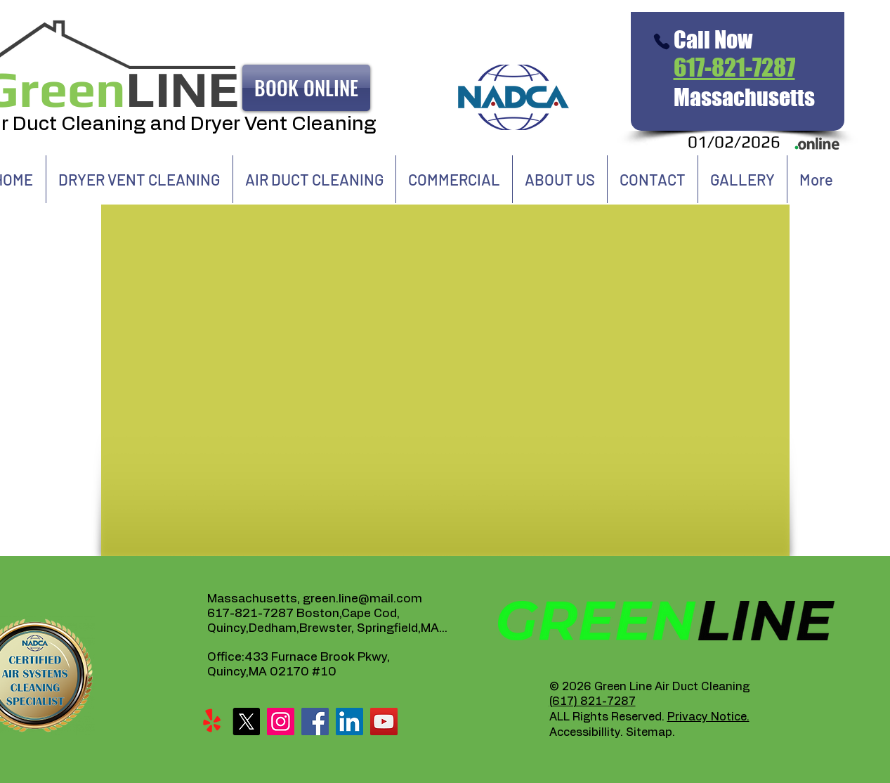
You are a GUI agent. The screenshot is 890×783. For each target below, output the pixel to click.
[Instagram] (280, 721)
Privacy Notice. (708, 717)
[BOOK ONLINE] (306, 88)
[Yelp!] (211, 721)
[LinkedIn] (349, 721)
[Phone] (662, 41)
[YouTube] (384, 721)
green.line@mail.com (362, 598)
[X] (246, 721)
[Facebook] (315, 721)
